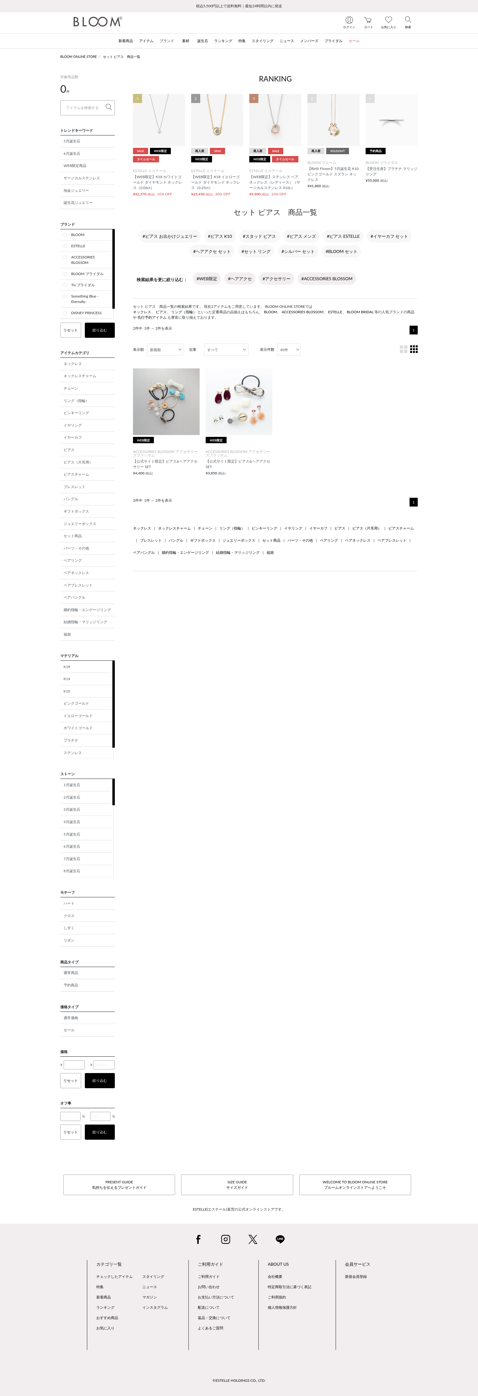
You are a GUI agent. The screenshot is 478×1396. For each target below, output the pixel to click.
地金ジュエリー (76, 190)
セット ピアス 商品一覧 (122, 56)
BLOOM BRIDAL (360, 312)
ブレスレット (74, 486)
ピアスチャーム (76, 474)
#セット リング (256, 251)
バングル (71, 499)
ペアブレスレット (78, 585)
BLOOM (78, 234)
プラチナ (71, 740)
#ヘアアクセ (240, 278)
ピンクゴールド (76, 703)
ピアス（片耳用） (78, 462)
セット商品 (73, 535)
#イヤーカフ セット (389, 236)
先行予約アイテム (152, 317)
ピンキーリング (76, 412)
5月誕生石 (72, 141)
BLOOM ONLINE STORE (78, 56)
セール (69, 1030)
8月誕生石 (72, 871)
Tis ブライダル (83, 285)
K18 (67, 666)
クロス (69, 915)
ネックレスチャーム (80, 376)
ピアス (69, 449)
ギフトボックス (76, 511)
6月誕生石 (72, 153)
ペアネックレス (76, 572)
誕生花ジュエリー (78, 202)
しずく (69, 928)
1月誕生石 (72, 785)
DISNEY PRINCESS (86, 313)
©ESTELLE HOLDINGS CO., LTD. (239, 1380)
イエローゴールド (78, 715)
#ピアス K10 (220, 236)
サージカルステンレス (82, 178)
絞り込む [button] (99, 330)
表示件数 (267, 349)
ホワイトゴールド (78, 728)
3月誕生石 (72, 809)
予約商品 (71, 985)
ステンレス (73, 752)
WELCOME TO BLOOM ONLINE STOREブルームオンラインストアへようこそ (355, 1185)
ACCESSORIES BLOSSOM (83, 260)
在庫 (192, 349)
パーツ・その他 (76, 548)
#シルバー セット (298, 251)
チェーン (71, 388)
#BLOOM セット (341, 251)
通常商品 (71, 972)
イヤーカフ (73, 437)
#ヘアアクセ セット (212, 251)
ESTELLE (78, 246)
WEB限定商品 (75, 165)
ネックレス (73, 363)
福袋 (67, 634)
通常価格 (71, 1017)
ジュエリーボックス (80, 523)
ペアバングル (74, 597)
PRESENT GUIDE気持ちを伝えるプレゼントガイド (119, 1185)
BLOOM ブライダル (87, 273)
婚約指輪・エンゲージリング (87, 609)
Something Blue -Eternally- (84, 299)
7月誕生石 (72, 858)
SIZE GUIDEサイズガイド (237, 1185)
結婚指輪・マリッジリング (85, 622)
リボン (69, 940)
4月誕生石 (72, 821)
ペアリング (73, 560)
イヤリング (73, 425)
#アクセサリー (276, 278)
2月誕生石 (72, 797)
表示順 (138, 349)
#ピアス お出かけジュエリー (170, 236)
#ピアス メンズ (301, 236)
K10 (67, 691)
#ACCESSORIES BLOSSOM (327, 278)
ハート (69, 903)
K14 (67, 678)
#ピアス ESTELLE (343, 236)
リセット (70, 330)
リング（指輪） (76, 400)
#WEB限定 (207, 278)
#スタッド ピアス (259, 236)
